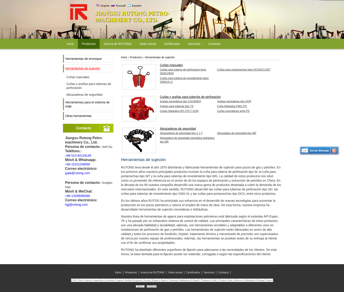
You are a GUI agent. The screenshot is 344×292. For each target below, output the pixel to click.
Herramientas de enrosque (83, 58)
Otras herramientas (78, 116)
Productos (136, 57)
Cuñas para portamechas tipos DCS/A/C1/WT (244, 69)
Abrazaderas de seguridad (84, 94)
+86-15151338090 (77, 164)
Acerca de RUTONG (153, 272)
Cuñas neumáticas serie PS (233, 111)
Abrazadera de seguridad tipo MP (236, 133)
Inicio (124, 57)
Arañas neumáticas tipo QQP (234, 101)
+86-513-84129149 (78, 155)
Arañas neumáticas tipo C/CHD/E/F (180, 101)
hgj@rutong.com (76, 204)
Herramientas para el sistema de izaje (87, 104)
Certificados (193, 272)
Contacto (83, 128)
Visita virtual (175, 272)
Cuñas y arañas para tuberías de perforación (88, 86)
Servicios (209, 272)
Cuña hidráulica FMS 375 (232, 106)
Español (134, 5)
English (103, 5)
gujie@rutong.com (77, 173)
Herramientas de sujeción (82, 68)
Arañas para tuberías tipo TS (177, 106)
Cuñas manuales (78, 77)
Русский (118, 5)
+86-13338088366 (77, 196)
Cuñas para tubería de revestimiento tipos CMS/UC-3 (184, 80)
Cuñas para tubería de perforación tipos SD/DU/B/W (183, 71)
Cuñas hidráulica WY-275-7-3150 (179, 111)
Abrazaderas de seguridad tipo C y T (181, 133)
